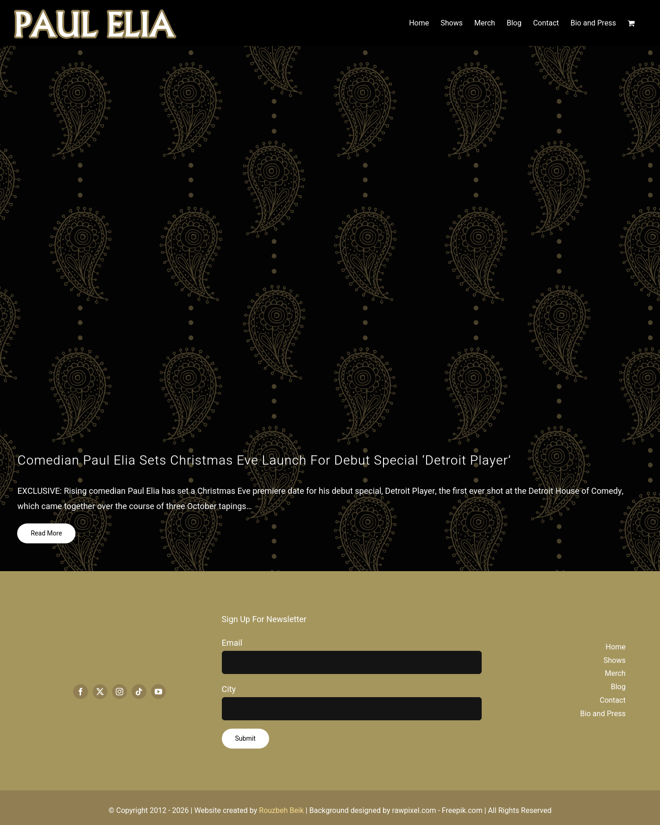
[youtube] (158, 691)
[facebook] (80, 691)
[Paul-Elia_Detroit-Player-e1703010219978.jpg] (330, 250)
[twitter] (100, 691)
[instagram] (119, 691)
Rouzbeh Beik (281, 810)
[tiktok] (139, 691)
